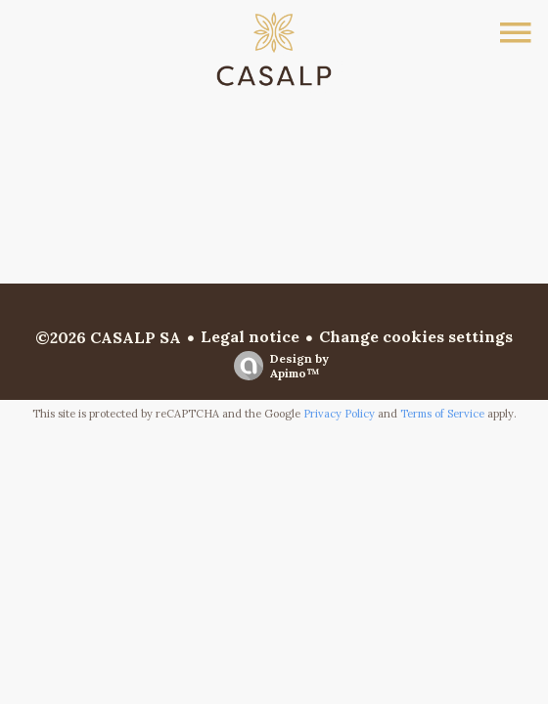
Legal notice (250, 336)
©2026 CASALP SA (108, 337)
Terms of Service (442, 413)
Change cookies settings (416, 336)
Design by (276, 365)
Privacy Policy (339, 413)
